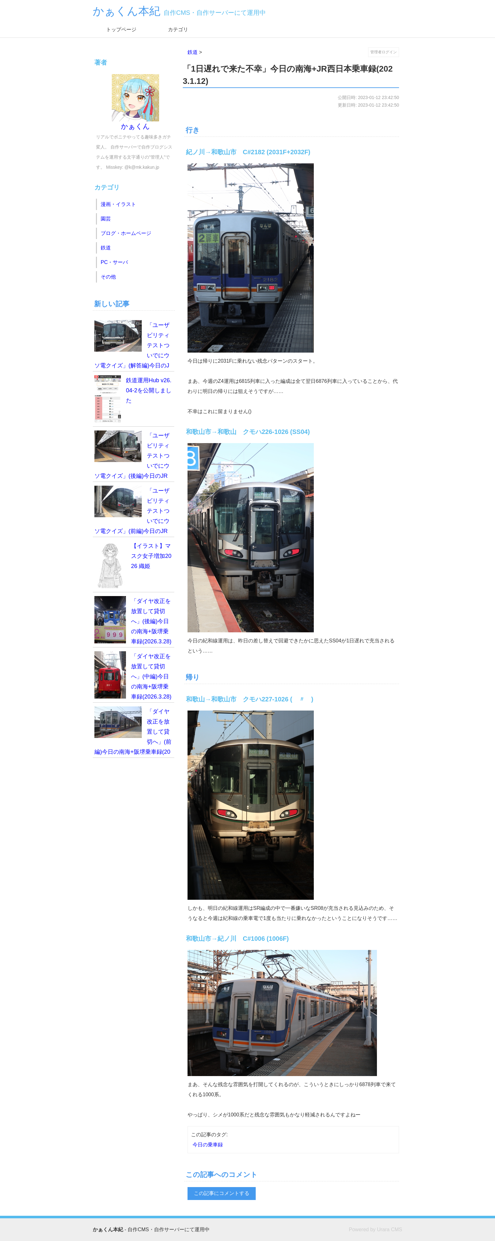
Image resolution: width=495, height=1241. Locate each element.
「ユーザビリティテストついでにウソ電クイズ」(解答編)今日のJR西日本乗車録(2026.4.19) (132, 346)
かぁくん (135, 102)
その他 (108, 276)
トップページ (121, 29)
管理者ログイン (383, 52)
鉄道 (193, 52)
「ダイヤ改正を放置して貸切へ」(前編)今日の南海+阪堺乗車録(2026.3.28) (132, 732)
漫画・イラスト (118, 204)
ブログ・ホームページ (126, 233)
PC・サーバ (114, 262)
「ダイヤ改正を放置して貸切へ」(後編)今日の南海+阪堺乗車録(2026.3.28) (132, 620)
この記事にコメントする (221, 1193)
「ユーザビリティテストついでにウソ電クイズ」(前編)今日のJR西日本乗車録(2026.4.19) (132, 511)
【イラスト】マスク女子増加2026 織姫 (132, 564)
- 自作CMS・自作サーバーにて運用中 (151, 1229)
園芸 (106, 218)
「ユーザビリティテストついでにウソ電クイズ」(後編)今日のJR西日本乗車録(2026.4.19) (132, 456)
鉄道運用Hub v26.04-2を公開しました (132, 399)
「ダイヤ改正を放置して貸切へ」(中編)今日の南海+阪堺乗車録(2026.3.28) (132, 675)
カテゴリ (178, 29)
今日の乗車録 (208, 1144)
